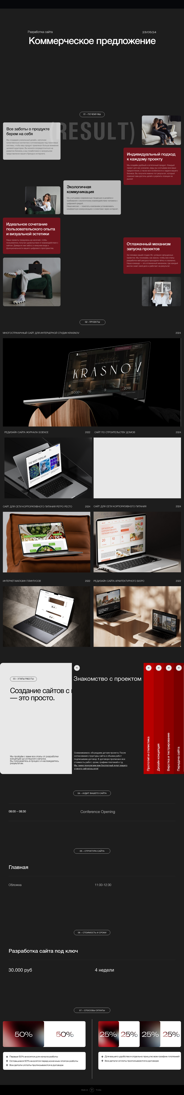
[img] (92, 382)
